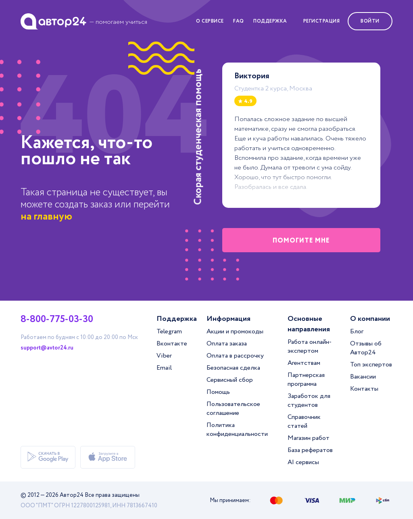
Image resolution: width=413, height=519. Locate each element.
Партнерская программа (306, 379)
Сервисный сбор (229, 380)
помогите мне (301, 240)
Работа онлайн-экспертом (310, 346)
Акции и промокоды (234, 331)
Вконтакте (171, 343)
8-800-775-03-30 (57, 320)
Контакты (364, 388)
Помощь (218, 392)
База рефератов (310, 450)
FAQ (238, 21)
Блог (356, 331)
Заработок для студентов (309, 400)
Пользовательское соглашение (233, 409)
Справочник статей (304, 421)
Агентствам (304, 363)
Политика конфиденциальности (237, 430)
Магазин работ (309, 438)
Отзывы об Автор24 (366, 348)
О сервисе (210, 21)
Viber (164, 355)
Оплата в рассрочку (235, 355)
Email (164, 368)
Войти (370, 21)
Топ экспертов (371, 364)
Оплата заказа (226, 343)
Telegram (169, 331)
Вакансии (363, 376)
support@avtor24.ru (47, 348)
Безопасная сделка (233, 368)
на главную (46, 216)
